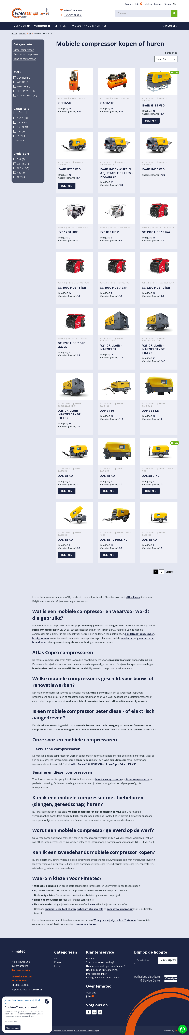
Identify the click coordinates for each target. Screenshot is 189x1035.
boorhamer (127, 638)
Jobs (138, 4)
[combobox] (146, 13)
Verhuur (22, 33)
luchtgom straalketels (90, 909)
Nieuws (167, 4)
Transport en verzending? (100, 962)
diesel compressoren (137, 779)
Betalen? (91, 958)
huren (91, 904)
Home (14, 33)
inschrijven (168, 960)
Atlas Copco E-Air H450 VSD (121, 764)
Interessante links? (96, 973)
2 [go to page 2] (161, 572)
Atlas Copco (133, 597)
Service (60, 25)
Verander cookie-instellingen (86, 1030)
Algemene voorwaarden (62, 1030)
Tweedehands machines (88, 25)
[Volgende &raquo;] (171, 572)
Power (57, 962)
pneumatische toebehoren (60, 909)
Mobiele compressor (43, 33)
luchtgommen (40, 638)
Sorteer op (171, 52)
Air (55, 958)
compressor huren (85, 924)
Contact (157, 4)
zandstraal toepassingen (139, 633)
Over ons (129, 4)
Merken (148, 4)
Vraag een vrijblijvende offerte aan (115, 920)
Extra (57, 966)
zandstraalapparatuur (120, 909)
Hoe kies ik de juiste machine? (102, 969)
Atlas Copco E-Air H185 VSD (86, 764)
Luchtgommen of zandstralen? (102, 977)
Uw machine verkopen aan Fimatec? (105, 966)
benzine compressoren (108, 779)
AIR (30, 33)
